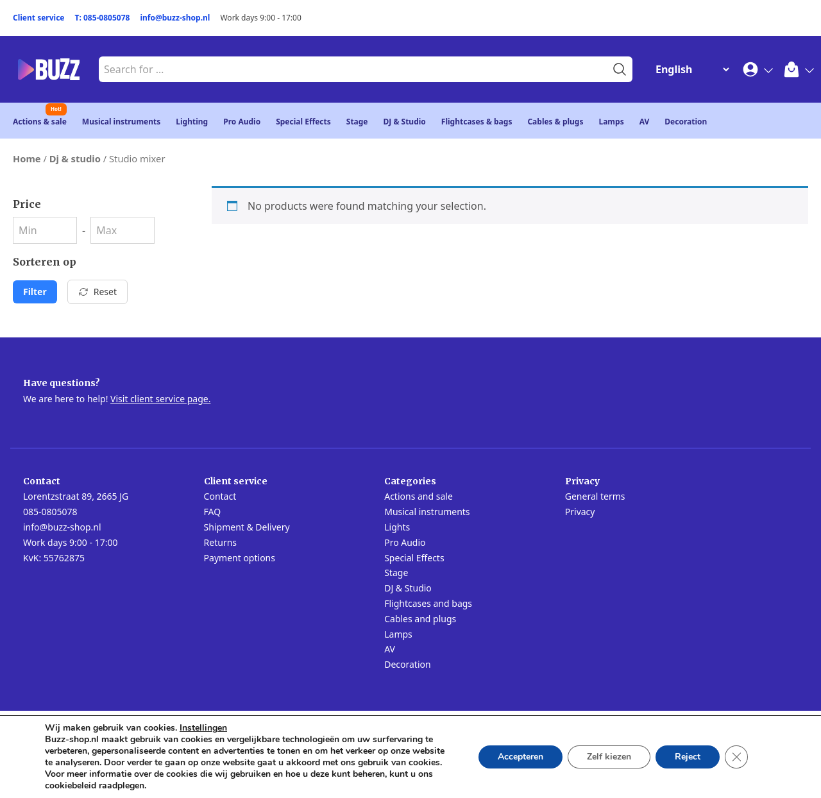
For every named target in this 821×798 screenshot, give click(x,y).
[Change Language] (689, 69)
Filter (35, 291)
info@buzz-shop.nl (175, 17)
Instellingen (203, 728)
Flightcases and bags (428, 603)
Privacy (580, 511)
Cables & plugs (555, 121)
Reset (97, 291)
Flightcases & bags (476, 121)
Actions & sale (40, 121)
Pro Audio (241, 121)
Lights (397, 527)
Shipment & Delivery (247, 527)
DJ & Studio (405, 121)
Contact (220, 496)
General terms (595, 496)
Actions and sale (418, 496)
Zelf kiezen (609, 757)
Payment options (239, 558)
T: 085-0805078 (102, 17)
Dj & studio (75, 158)
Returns (220, 542)
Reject (687, 757)
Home (27, 158)
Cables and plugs (420, 619)
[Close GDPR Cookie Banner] (736, 756)
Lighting (192, 121)
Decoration (685, 121)
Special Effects (303, 121)
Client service (39, 17)
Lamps (610, 121)
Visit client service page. (160, 399)
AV (644, 121)
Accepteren (520, 757)
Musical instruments (121, 121)
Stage (357, 121)
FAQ (212, 511)
